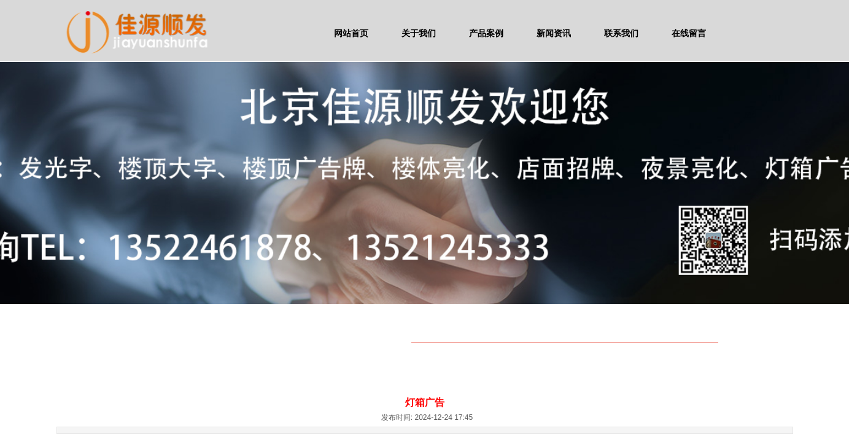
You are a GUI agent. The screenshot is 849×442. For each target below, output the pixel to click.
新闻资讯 (554, 33)
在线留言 (689, 33)
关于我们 (418, 33)
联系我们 (621, 33)
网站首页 (351, 33)
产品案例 (486, 33)
